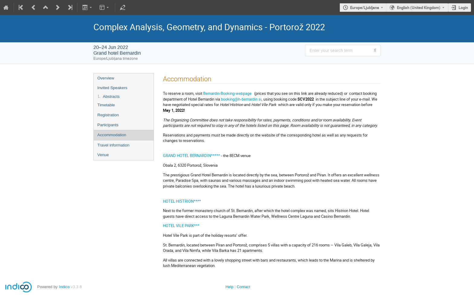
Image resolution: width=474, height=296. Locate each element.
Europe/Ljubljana (364, 7)
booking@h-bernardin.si (241, 99)
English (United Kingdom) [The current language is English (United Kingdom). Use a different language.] (418, 7)
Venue (103, 155)
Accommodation (111, 135)
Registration (108, 115)
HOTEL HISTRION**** (182, 201)
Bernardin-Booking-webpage (227, 93)
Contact (243, 286)
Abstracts (111, 96)
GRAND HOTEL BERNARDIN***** (191, 155)
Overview (105, 78)
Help (229, 286)
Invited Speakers (112, 87)
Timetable (106, 105)
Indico (64, 286)
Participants (107, 125)
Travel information (113, 145)
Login (463, 7)
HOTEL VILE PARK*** (181, 225)
